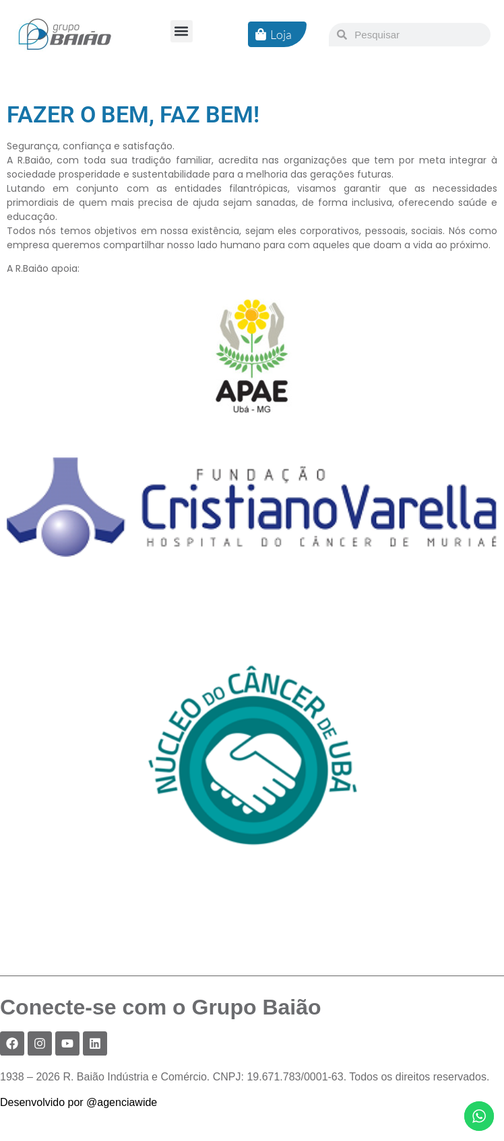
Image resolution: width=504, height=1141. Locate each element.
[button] (181, 31)
